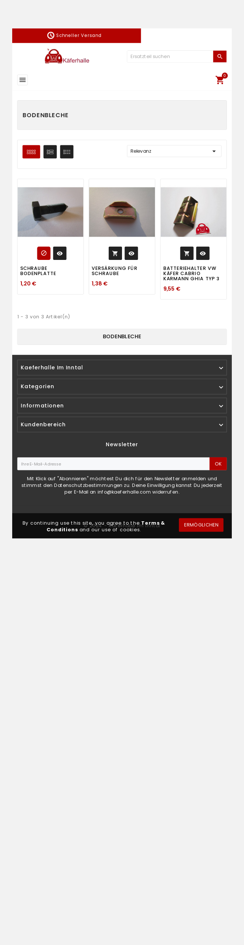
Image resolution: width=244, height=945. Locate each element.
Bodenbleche (122, 337)
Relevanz (174, 151)
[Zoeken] (170, 56)
